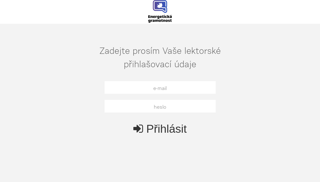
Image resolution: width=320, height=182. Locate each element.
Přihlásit (160, 128)
